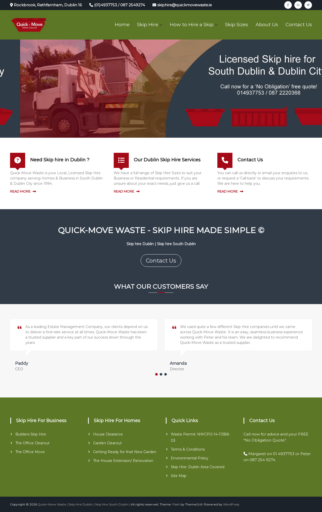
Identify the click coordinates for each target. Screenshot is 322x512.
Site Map (178, 475)
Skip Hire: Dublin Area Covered (197, 467)
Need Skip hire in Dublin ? (59, 160)
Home (122, 24)
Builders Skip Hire (30, 434)
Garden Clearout (107, 443)
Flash (176, 504)
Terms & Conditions (188, 449)
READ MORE (20, 191)
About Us (267, 24)
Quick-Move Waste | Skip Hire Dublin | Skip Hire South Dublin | (84, 504)
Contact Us (299, 24)
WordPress (231, 504)
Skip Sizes (236, 24)
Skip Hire (147, 24)
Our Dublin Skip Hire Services (167, 160)
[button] (156, 374)
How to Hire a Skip (192, 24)
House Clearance (108, 434)
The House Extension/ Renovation (123, 460)
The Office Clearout (32, 443)
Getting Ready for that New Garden (124, 452)
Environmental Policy (189, 458)
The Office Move (30, 452)
